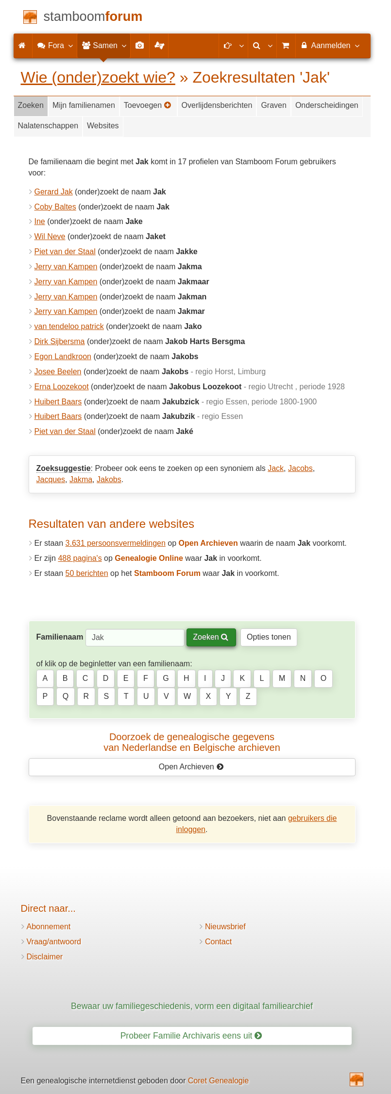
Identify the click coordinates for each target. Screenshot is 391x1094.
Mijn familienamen (83, 105)
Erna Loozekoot (61, 386)
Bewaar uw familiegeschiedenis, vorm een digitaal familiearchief (192, 1006)
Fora (54, 45)
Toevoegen (147, 105)
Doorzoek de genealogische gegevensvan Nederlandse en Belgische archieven (191, 742)
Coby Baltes (55, 207)
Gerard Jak (53, 192)
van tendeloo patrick (69, 326)
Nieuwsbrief (225, 926)
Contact (218, 942)
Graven (273, 105)
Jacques (51, 479)
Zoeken (31, 105)
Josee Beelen (58, 371)
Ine (39, 221)
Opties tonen (269, 637)
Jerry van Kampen (66, 266)
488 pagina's (80, 558)
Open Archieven (191, 767)
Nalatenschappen (48, 126)
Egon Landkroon (62, 356)
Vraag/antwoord (54, 942)
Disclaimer (45, 957)
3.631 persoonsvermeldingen (116, 543)
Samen (103, 45)
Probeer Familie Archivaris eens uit (191, 1036)
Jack (276, 468)
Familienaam (60, 637)
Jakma (80, 479)
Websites (103, 126)
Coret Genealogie (218, 1081)
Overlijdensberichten (217, 105)
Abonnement (49, 926)
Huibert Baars (58, 402)
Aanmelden (329, 45)
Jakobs (109, 479)
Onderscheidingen (326, 105)
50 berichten (87, 573)
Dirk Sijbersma (59, 341)
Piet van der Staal (65, 251)
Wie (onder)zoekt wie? (98, 77)
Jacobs (300, 468)
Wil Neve (50, 236)
